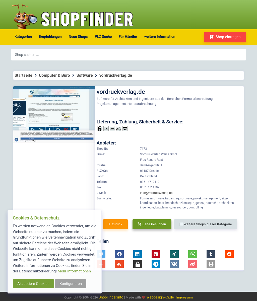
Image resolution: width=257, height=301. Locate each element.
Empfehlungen (50, 37)
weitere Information (159, 37)
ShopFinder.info (111, 297)
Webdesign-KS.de (161, 297)
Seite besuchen (152, 224)
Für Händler (128, 37)
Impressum (184, 297)
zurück (115, 224)
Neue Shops (78, 37)
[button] (119, 254)
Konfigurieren (70, 283)
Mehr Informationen (74, 271)
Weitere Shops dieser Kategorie (205, 224)
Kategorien (23, 37)
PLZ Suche (103, 37)
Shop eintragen (225, 37)
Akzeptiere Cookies (33, 283)
